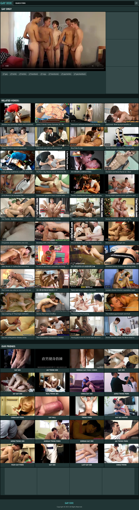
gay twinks (67, 74)
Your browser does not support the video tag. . (53, 41)
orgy (44, 74)
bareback (34, 74)
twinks (23, 74)
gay (6, 74)
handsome (55, 74)
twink (14, 74)
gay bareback (81, 74)
